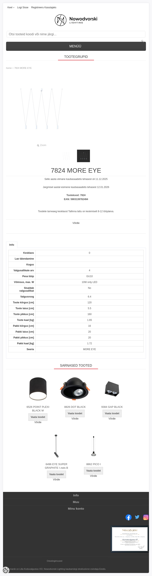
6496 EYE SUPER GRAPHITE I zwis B (56, 466)
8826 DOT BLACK (75, 406)
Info (11, 244)
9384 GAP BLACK (112, 406)
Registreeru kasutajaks (43, 7)
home (9, 68)
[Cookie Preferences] (5, 570)
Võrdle (76, 223)
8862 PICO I (93, 464)
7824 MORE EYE (23, 68)
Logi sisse (22, 7)
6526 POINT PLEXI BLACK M (37, 408)
